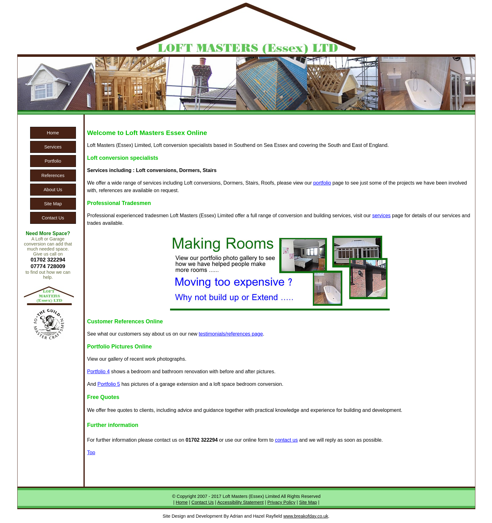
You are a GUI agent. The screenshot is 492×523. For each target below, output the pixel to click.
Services (53, 146)
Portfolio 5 (108, 384)
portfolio (322, 183)
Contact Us (53, 217)
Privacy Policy (281, 502)
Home (53, 132)
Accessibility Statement (240, 502)
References (53, 175)
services (381, 215)
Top (91, 452)
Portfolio (53, 161)
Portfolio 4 (98, 371)
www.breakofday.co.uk (305, 516)
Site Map (53, 203)
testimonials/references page (231, 334)
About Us (53, 189)
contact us (286, 440)
